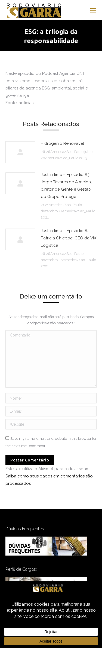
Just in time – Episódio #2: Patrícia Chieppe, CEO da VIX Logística (68, 238)
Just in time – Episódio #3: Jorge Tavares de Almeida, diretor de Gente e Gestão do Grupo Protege (66, 185)
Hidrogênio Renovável (62, 143)
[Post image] (20, 152)
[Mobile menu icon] (93, 10)
